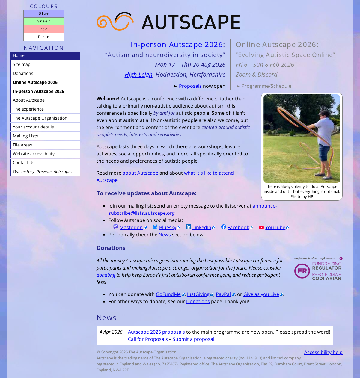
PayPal (223, 294)
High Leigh (139, 74)
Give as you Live (261, 294)
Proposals (190, 86)
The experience (28, 109)
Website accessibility (34, 153)
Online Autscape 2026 (276, 44)
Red (44, 28)
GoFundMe (168, 294)
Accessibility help (323, 352)
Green (44, 21)
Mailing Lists (25, 136)
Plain (44, 36)
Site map (22, 64)
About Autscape (29, 100)
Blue (44, 13)
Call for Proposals (148, 339)
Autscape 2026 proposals (156, 332)
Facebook (232, 227)
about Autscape (140, 173)
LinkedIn (196, 227)
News (165, 234)
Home (19, 55)
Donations (198, 301)
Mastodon (126, 227)
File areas (22, 145)
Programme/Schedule (266, 86)
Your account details (33, 127)
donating (106, 275)
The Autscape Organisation (40, 118)
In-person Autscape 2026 (177, 44)
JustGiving (198, 294)
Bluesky (162, 227)
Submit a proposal (193, 339)
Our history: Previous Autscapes (42, 171)
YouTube (269, 227)
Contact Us (23, 162)
